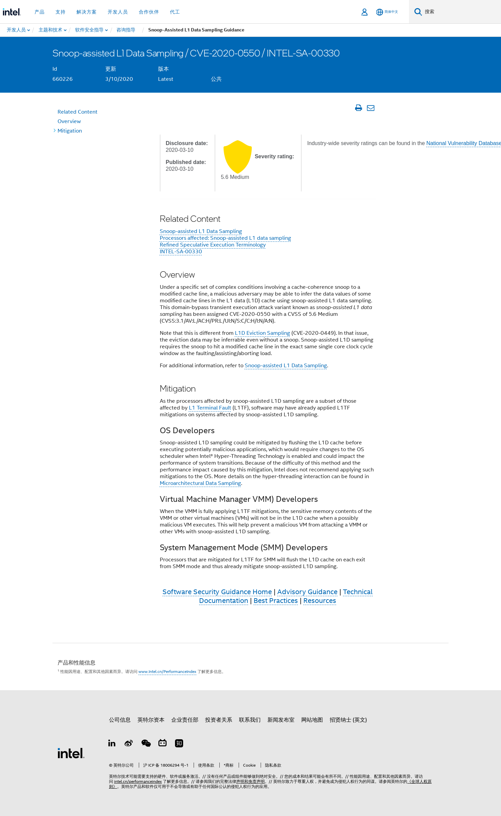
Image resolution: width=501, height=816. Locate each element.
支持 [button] (61, 12)
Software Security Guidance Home (217, 591)
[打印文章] (358, 107)
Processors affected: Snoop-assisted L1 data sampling (225, 238)
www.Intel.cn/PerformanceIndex (167, 671)
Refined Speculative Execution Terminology (213, 244)
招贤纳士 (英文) (348, 720)
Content (77, 112)
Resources (319, 600)
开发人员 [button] (118, 12)
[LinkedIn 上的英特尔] (112, 744)
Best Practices (276, 600)
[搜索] (418, 11)
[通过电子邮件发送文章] (370, 107)
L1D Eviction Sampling (262, 333)
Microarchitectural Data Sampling (200, 483)
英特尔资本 (151, 720)
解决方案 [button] (87, 12)
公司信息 (120, 720)
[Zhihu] (179, 744)
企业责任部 (184, 720)
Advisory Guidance (307, 591)
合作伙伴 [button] (149, 12)
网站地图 (312, 720)
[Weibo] (129, 744)
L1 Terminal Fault (210, 407)
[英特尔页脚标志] (71, 752)
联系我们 (250, 720)
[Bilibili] (162, 744)
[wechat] (145, 744)
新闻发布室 (281, 720)
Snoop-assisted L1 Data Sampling (201, 231)
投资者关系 (218, 720)
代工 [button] (175, 12)
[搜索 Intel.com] (461, 11)
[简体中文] (387, 12)
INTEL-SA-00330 (181, 251)
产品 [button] (40, 12)
